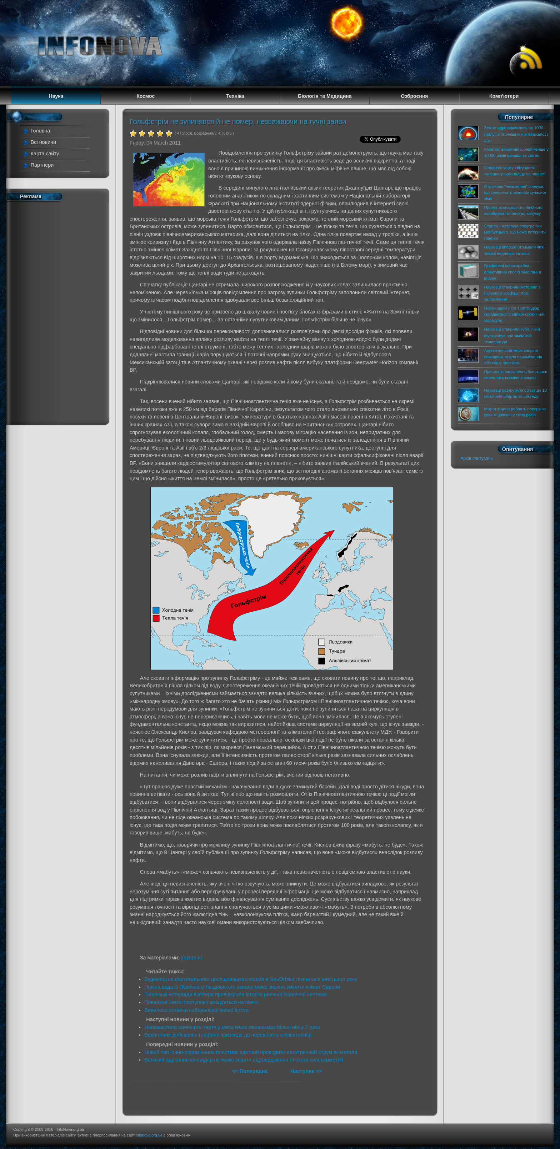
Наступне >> (306, 1071)
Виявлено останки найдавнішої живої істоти (196, 1010)
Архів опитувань (477, 458)
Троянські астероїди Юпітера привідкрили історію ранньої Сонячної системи (235, 994)
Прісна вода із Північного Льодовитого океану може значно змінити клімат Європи (242, 987)
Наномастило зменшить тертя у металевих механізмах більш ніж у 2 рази (232, 1027)
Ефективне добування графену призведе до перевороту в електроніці (227, 1035)
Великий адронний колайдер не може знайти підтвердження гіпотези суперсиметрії (243, 1060)
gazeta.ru (191, 957)
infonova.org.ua (149, 1135)
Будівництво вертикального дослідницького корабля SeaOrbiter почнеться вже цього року (250, 979)
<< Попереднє (250, 1071)
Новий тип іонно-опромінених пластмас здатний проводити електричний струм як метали (250, 1052)
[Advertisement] (55, 312)
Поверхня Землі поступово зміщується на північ (201, 1002)
